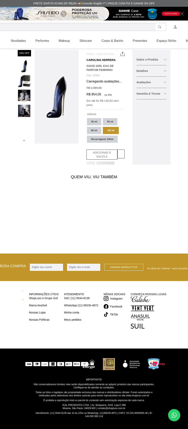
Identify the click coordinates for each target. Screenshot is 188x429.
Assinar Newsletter (123, 267)
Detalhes (151, 70)
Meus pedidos (72, 320)
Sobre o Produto (151, 59)
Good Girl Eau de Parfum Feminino (106, 54)
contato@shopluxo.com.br (111, 408)
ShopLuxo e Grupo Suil (43, 298)
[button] (94, 121)
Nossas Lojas (37, 313)
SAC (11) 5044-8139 (77, 298)
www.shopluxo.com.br (136, 395)
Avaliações (151, 82)
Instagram (114, 299)
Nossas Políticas (39, 320)
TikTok (112, 315)
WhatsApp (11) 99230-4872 (81, 306)
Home (90, 54)
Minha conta (71, 313)
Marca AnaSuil (38, 306)
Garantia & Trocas (151, 93)
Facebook (114, 307)
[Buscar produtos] (160, 27)
